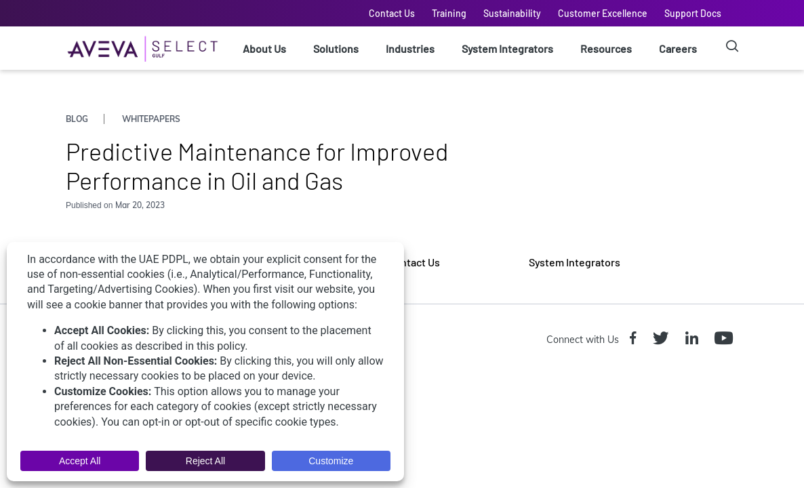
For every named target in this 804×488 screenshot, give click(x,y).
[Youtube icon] (726, 339)
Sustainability (512, 13)
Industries (410, 48)
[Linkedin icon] (694, 339)
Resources (606, 48)
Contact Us (392, 13)
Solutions (336, 48)
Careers (678, 48)
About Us (264, 48)
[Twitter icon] (663, 339)
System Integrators (507, 48)
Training (449, 13)
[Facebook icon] (636, 339)
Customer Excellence (602, 13)
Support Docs (692, 13)
